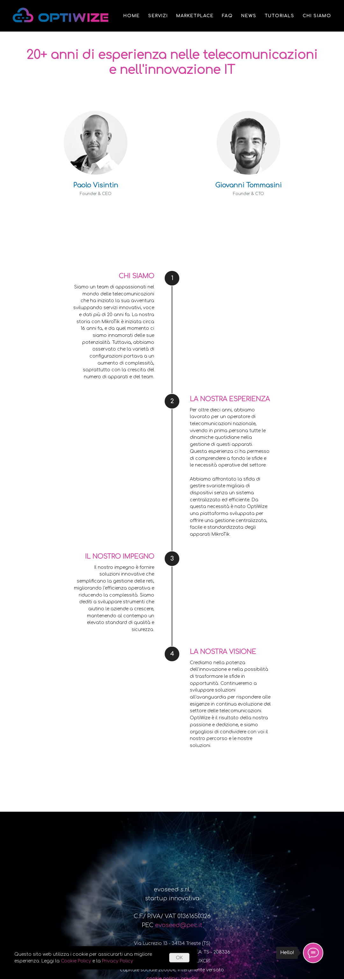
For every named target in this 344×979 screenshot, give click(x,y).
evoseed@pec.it (178, 925)
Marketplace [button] (195, 16)
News (248, 16)
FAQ (227, 16)
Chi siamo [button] (317, 16)
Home (131, 16)
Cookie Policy (76, 961)
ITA (327, 47)
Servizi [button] (158, 16)
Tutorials (279, 16)
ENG (312, 47)
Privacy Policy (117, 961)
